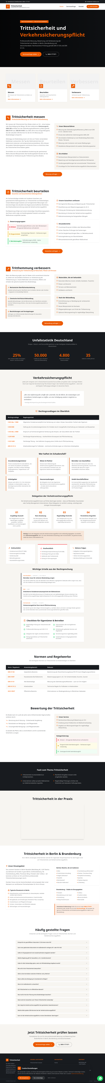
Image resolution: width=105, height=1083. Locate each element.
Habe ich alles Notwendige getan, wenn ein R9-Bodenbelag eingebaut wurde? (52, 963)
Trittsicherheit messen (36, 1062)
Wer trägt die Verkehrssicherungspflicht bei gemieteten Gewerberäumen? (52, 1005)
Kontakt (81, 6)
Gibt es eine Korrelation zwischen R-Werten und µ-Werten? (52, 973)
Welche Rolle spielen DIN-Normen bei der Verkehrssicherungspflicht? (52, 1010)
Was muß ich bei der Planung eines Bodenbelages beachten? (52, 994)
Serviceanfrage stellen (31, 54)
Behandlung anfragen (52, 323)
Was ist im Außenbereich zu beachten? (52, 984)
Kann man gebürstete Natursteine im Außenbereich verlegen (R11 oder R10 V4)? (52, 947)
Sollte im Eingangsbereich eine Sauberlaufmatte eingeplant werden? (52, 953)
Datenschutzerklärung (77, 1073)
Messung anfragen (52, 174)
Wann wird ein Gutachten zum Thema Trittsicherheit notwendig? (52, 1000)
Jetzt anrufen (92, 6)
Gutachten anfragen (52, 251)
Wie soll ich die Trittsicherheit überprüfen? (52, 968)
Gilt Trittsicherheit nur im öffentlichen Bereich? (52, 989)
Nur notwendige (38, 1078)
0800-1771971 (51, 54)
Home (61, 6)
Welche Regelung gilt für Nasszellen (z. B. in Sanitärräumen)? (52, 958)
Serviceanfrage (71, 6)
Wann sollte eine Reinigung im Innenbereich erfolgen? (52, 979)
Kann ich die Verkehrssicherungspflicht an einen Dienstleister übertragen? (52, 1015)
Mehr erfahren (52, 1078)
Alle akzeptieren (24, 1078)
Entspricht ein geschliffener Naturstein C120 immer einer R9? (52, 942)
